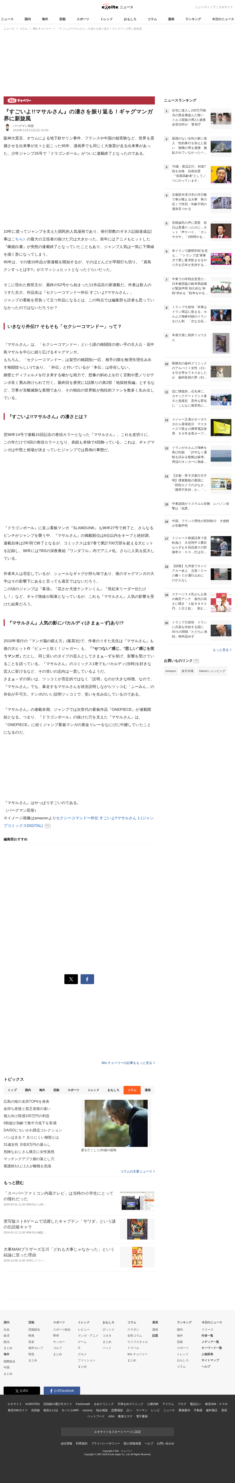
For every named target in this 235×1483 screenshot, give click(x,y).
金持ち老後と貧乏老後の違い (27, 1109)
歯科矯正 (211, 1410)
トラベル (133, 1348)
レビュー (84, 1329)
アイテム (168, 1404)
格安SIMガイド (17, 1410)
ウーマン (141, 1410)
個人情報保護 (132, 1443)
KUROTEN (32, 1404)
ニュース (7, 19)
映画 (31, 1335)
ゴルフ (57, 1348)
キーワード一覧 (211, 1348)
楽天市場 (187, 671)
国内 (28, 19)
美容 (224, 1410)
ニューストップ (205, 7)
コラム (152, 19)
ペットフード (96, 1416)
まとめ (8, 1348)
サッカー (59, 1342)
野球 (56, 1335)
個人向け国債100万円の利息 (27, 1116)
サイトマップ (210, 1360)
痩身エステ (125, 1416)
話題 (155, 1335)
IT (79, 1348)
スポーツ (83, 19)
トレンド (106, 19)
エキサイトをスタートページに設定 (117, 1431)
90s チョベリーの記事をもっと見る (128, 1063)
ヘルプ (205, 1366)
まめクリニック (104, 1404)
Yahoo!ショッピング (212, 671)
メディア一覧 (210, 1342)
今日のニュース (223, 19)
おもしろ (130, 19)
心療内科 (153, 1404)
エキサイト (226, 7)
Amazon (170, 671)
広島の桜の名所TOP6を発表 (26, 1101)
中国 (6, 1367)
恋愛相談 (117, 1410)
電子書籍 (142, 1416)
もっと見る (222, 650)
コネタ (107, 1335)
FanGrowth (83, 1404)
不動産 (198, 1410)
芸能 (62, 19)
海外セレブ (35, 1348)
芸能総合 (34, 1329)
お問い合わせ (165, 1443)
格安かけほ (50, 1410)
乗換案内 (184, 1410)
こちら (17, 239)
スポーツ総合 (62, 1329)
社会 (6, 1329)
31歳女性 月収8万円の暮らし (27, 1144)
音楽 (31, 1342)
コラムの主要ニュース (137, 1171)
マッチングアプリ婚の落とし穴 (29, 1159)
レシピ (155, 1410)
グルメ (82, 1354)
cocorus (87, 1410)
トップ (12, 1090)
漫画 (171, 19)
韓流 (31, 1354)
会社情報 (66, 1443)
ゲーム (82, 1342)
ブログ (182, 1404)
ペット (107, 1348)
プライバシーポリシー (105, 1443)
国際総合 (9, 1361)
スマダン (133, 1329)
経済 (6, 1335)
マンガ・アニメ (88, 1335)
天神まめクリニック (131, 1404)
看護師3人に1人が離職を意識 (27, 1166)
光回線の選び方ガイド (57, 1404)
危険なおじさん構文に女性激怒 (29, 1152)
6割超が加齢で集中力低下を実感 (30, 1123)
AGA (111, 1416)
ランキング (193, 19)
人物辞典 (207, 1354)
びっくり (108, 1329)
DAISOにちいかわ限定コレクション (33, 1130)
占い (129, 1410)
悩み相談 (102, 1410)
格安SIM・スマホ (216, 1404)
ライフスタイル (137, 1342)
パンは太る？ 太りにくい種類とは (31, 1137)
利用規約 (81, 1443)
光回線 (35, 1410)
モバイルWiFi (70, 1410)
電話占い (195, 1404)
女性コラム (134, 1335)
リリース (207, 1329)
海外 (45, 19)
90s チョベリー (137, 1354)
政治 (6, 1342)
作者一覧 (207, 1335)
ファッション (86, 1360)
